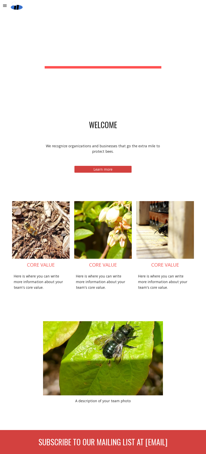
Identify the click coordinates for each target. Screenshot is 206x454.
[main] (103, 47)
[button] (5, 5)
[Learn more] (103, 169)
